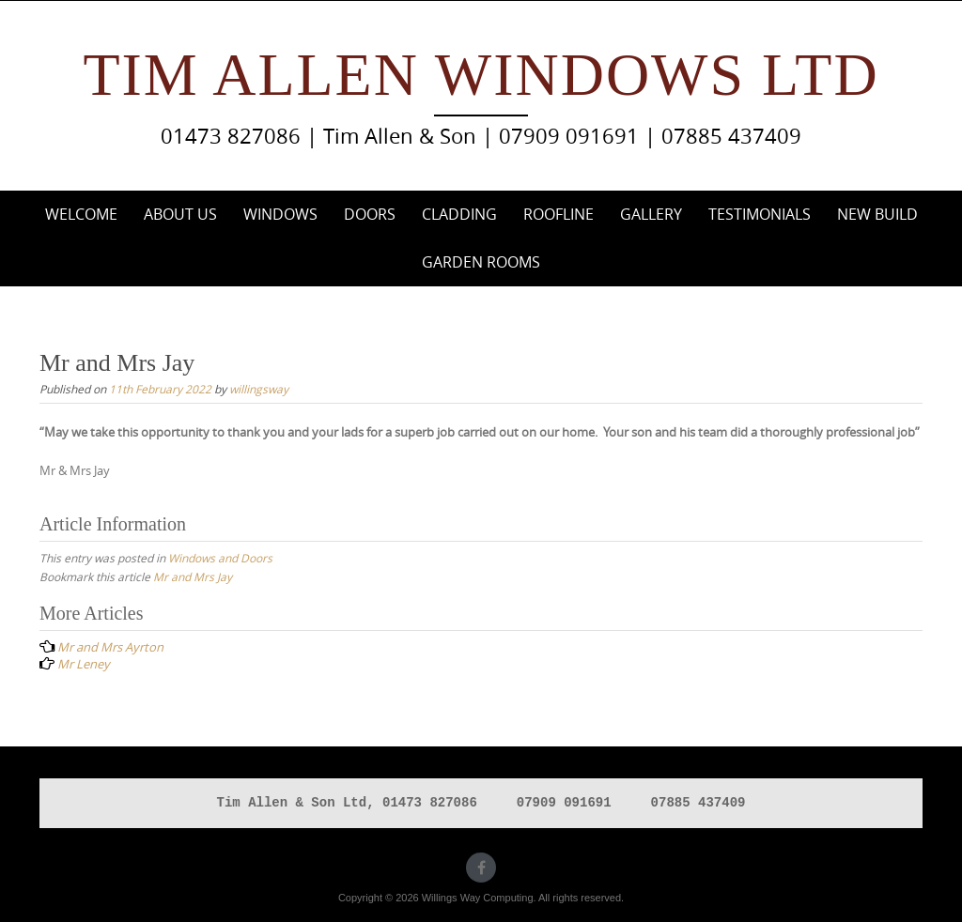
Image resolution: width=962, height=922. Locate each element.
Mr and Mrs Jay (192, 576)
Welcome (81, 214)
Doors (370, 214)
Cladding (459, 214)
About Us (180, 214)
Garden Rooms (481, 262)
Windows (280, 214)
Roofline (558, 214)
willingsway (258, 388)
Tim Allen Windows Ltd (480, 74)
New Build (877, 214)
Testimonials (759, 214)
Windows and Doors (220, 557)
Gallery (651, 214)
